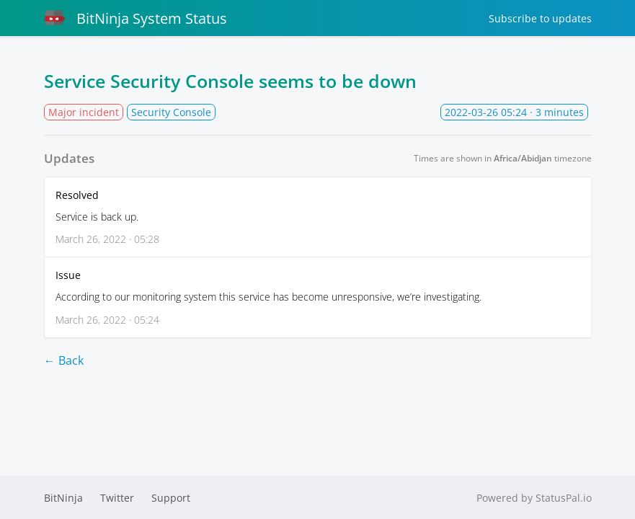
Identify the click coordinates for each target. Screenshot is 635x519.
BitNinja (63, 498)
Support (170, 498)
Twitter (117, 498)
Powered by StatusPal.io (534, 498)
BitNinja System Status (135, 18)
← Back (64, 360)
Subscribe (540, 18)
